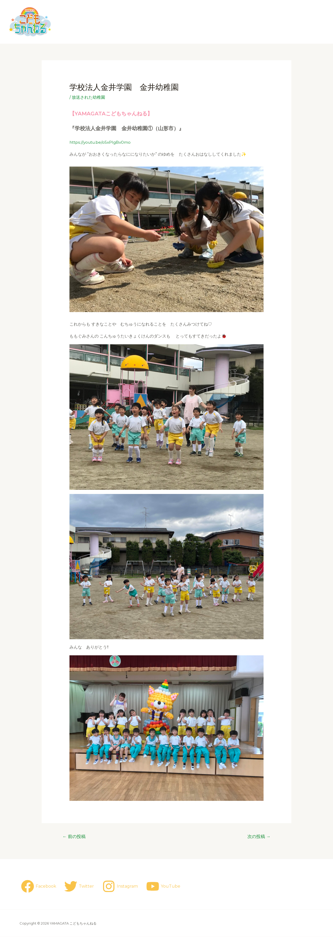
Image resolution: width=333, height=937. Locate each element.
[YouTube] (164, 886)
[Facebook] (39, 886)
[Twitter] (79, 886)
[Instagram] (120, 886)
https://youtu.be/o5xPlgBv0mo (101, 142)
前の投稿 (74, 836)
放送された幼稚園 (88, 97)
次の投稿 (258, 836)
